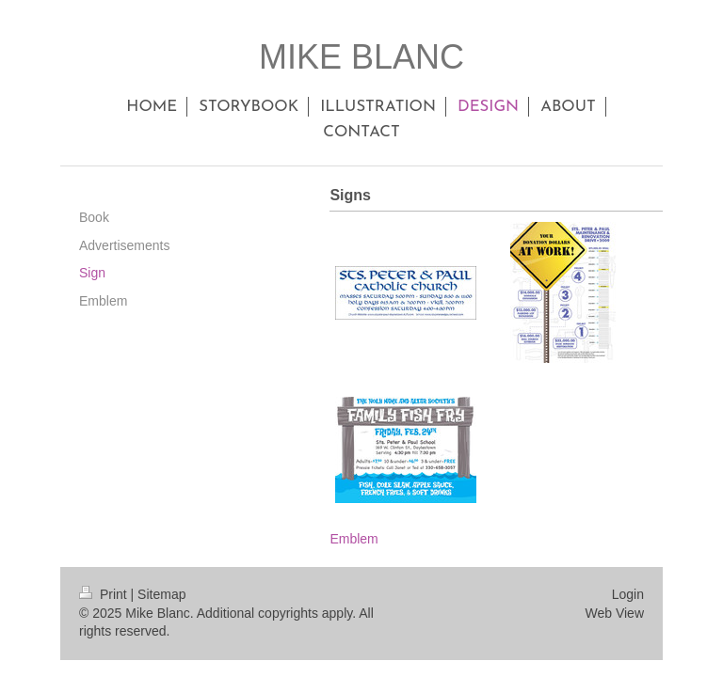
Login (628, 594)
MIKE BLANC (361, 57)
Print (105, 594)
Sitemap (161, 594)
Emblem (353, 538)
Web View (614, 613)
